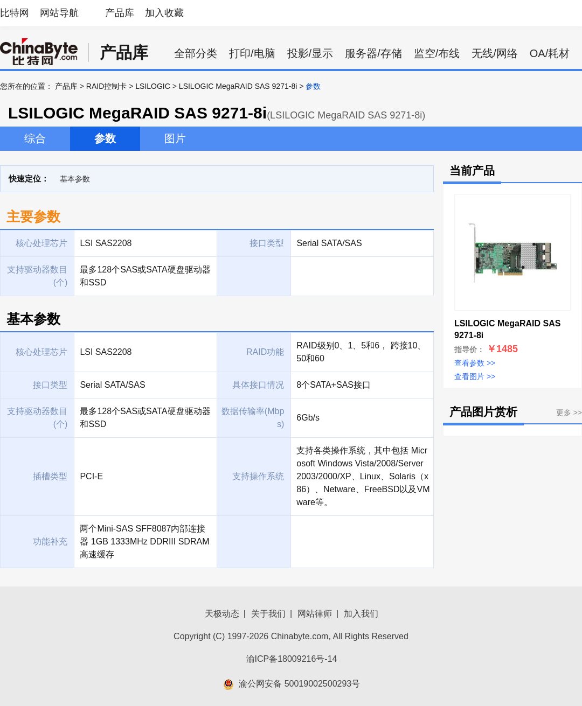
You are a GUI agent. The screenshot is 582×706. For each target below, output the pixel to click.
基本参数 (75, 178)
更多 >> (569, 412)
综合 (35, 138)
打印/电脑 (252, 53)
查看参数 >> (474, 363)
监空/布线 (437, 53)
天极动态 (222, 613)
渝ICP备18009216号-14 (291, 658)
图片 (175, 138)
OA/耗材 (550, 53)
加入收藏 (164, 13)
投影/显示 (310, 53)
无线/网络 (495, 53)
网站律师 (314, 613)
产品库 (119, 13)
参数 (105, 138)
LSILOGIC (152, 86)
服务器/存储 (373, 53)
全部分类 (195, 53)
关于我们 (268, 613)
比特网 (14, 13)
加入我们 (361, 613)
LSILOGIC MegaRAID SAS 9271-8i (238, 86)
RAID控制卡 (106, 86)
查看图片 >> (474, 376)
